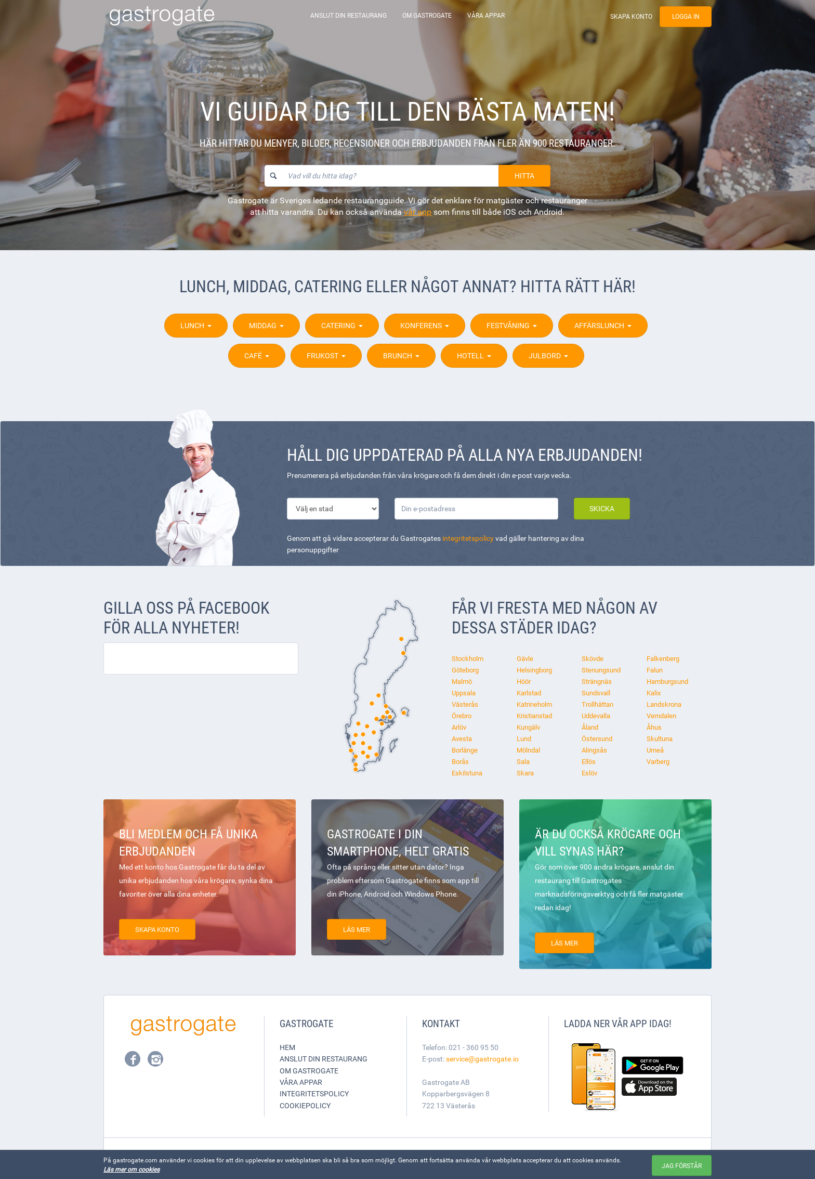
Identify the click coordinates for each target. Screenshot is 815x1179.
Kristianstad (534, 715)
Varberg (658, 761)
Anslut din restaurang (348, 15)
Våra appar (486, 15)
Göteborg (465, 670)
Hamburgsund (667, 681)
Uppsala (464, 692)
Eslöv (589, 773)
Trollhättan (597, 704)
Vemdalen (661, 715)
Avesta (462, 738)
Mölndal (528, 750)
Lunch (196, 325)
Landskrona (664, 704)
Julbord (548, 355)
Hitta (524, 175)
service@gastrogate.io (482, 1059)
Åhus (654, 727)
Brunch (401, 355)
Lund (524, 738)
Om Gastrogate (427, 15)
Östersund (597, 738)
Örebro (461, 715)
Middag (266, 325)
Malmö (462, 681)
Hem (287, 1047)
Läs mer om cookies (131, 1169)
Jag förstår (682, 1165)
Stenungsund (601, 670)
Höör (524, 681)
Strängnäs (597, 681)
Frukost (326, 355)
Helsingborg (534, 670)
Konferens (424, 325)
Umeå (655, 750)
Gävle (525, 658)
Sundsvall (596, 692)
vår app (417, 211)
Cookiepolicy (305, 1105)
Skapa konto (631, 16)
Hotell (474, 355)
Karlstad (529, 692)
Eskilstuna (467, 773)
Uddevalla (596, 715)
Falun (655, 670)
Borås (460, 761)
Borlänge (465, 750)
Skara (525, 773)
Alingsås (594, 750)
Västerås (465, 704)
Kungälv (528, 727)
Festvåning (512, 325)
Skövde (592, 658)
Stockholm (467, 658)
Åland (590, 727)
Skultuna (660, 738)
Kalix (654, 692)
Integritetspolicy (314, 1093)
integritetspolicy (468, 538)
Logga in (686, 16)
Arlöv (459, 727)
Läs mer (356, 929)
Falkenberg (663, 658)
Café (256, 355)
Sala (523, 761)
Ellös (589, 761)
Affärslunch (603, 325)
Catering (342, 325)
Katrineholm (534, 704)
